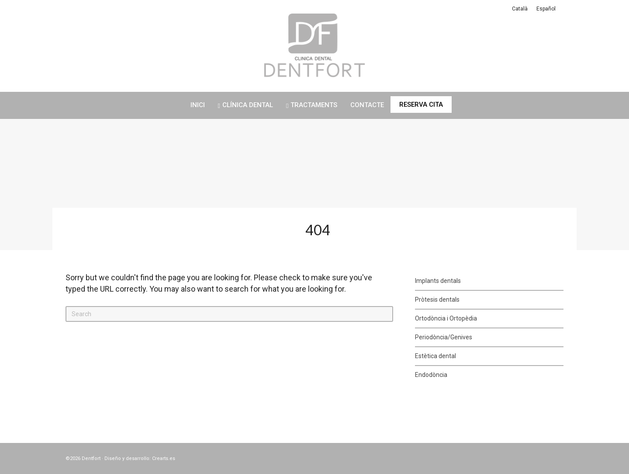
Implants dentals (438, 280)
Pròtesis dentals (437, 299)
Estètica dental (435, 355)
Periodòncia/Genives (443, 337)
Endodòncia (431, 374)
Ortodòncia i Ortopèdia (446, 318)
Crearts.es (163, 458)
